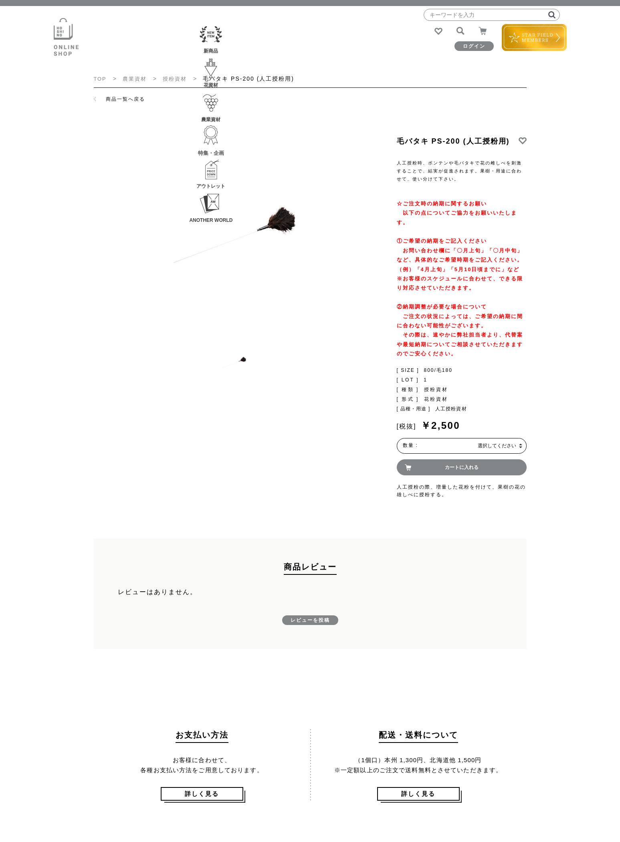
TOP (101, 78)
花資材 (210, 49)
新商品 (163, 49)
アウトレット (351, 49)
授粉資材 (178, 78)
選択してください (497, 445)
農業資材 (257, 49)
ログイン (459, 46)
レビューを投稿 (310, 620)
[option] (234, 234)
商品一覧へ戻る (125, 98)
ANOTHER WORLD (399, 49)
